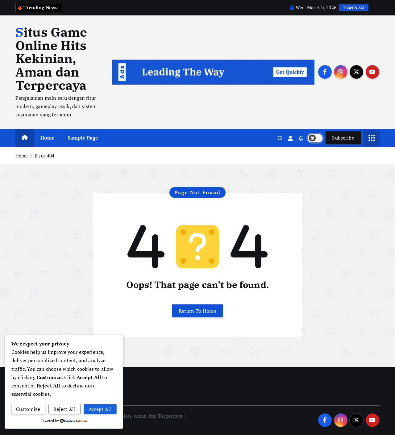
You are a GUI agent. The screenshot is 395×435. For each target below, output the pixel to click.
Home (47, 137)
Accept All (100, 409)
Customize (28, 409)
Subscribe (343, 137)
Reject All (64, 409)
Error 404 (44, 156)
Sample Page (83, 137)
